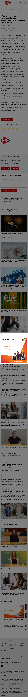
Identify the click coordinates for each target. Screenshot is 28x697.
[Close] (26, 334)
